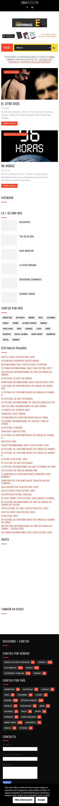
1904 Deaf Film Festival (13, 431)
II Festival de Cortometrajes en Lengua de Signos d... (27, 436)
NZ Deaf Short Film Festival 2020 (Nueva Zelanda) (27, 498)
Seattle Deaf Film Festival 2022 (18, 512)
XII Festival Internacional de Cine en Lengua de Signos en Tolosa (26, 503)
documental (10, 668)
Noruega (7, 334)
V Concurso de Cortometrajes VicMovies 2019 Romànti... (26, 475)
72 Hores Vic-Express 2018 (15, 409)
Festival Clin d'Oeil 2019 (14, 459)
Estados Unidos (29, 323)
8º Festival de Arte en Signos (17, 462)
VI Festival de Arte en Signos (16, 378)
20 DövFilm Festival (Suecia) (16, 494)
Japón (47, 328)
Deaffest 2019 (8, 441)
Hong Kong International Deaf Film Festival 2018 (27, 382)
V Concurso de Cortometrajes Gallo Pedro (24, 417)
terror (37, 673)
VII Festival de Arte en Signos (17, 398)
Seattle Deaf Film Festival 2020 (18, 490)
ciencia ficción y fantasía (15, 134)
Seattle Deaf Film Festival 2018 (18, 356)
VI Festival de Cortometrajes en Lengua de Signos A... (28, 454)
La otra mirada (27, 265)
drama (29, 668)
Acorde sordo (27, 293)
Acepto (41, 800)
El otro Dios (10, 103)
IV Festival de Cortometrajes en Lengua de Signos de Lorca (28, 521)
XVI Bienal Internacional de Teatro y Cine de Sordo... (25, 422)
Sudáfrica (50, 334)
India (19, 328)
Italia (38, 328)
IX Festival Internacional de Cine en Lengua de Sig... (29, 402)
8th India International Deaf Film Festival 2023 (26, 532)
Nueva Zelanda (21, 334)
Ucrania (15, 339)
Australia (20, 317)
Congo (6, 323)
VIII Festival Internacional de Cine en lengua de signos (26, 373)
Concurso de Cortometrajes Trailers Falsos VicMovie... (25, 482)
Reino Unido (36, 334)
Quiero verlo (9, 123)
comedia (42, 662)
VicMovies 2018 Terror (13, 413)
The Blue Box (26, 236)
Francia (43, 323)
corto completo (11, 72)
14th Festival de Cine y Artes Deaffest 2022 (24, 508)
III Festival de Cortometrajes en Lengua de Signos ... (29, 449)
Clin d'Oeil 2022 (9, 515)
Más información (23, 800)
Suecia (5, 339)
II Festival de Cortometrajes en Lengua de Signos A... (27, 393)
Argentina (7, 317)
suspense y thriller (14, 673)
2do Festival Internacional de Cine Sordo (23, 406)
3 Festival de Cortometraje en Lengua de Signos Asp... (27, 387)
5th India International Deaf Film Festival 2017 (26, 368)
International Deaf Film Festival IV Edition (24, 364)
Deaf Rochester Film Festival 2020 (19, 487)
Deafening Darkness (30, 279)
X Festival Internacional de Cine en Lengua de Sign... (29, 466)
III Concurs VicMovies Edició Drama (20, 360)
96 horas (8, 165)
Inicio (7, 47)
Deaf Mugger (26, 250)
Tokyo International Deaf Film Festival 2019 (25, 445)
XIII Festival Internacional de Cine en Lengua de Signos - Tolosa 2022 (26, 527)
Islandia (28, 328)
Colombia (51, 317)
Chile (40, 317)
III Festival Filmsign (11, 427)
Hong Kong (8, 328)
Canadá (31, 317)
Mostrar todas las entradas (36, 62)
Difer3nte (25, 222)
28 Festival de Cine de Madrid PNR (19, 470)
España (15, 323)
